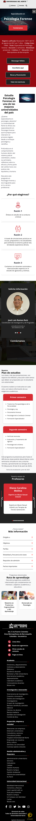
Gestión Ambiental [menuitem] (13, 772)
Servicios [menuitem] (10, 761)
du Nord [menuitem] (10, 777)
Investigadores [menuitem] (12, 701)
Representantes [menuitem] (12, 678)
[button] (26, 6)
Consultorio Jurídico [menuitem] (14, 735)
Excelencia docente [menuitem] (14, 672)
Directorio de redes (18, 811)
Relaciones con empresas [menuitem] (16, 729)
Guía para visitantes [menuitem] (14, 792)
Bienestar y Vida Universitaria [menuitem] (17, 674)
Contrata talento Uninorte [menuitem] (16, 747)
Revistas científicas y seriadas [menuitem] (17, 705)
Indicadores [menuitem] (11, 763)
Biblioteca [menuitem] (10, 669)
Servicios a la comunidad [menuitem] (16, 745)
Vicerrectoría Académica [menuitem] (15, 676)
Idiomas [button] (12, 5)
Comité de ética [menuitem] (12, 717)
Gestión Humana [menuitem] (13, 768)
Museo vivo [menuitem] (11, 685)
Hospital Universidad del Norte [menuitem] (18, 738)
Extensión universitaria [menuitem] (15, 731)
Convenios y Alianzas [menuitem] (14, 788)
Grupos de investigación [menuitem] (15, 703)
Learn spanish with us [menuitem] (14, 790)
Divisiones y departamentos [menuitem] (17, 665)
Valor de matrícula (18, 82)
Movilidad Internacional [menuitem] (15, 786)
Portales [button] (20, 5)
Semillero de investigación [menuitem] (16, 715)
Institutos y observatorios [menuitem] (16, 667)
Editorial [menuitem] (10, 708)
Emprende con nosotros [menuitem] (15, 740)
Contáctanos (18, 28)
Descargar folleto (18, 61)
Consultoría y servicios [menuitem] (15, 733)
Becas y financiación (18, 75)
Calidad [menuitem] (9, 765)
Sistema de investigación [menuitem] (15, 699)
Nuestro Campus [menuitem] (13, 770)
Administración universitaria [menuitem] (17, 758)
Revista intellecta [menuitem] (13, 712)
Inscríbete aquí (18, 68)
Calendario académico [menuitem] (15, 681)
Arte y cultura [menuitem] (12, 742)
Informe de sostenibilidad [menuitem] (16, 774)
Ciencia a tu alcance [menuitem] (14, 710)
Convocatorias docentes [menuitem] (15, 683)
